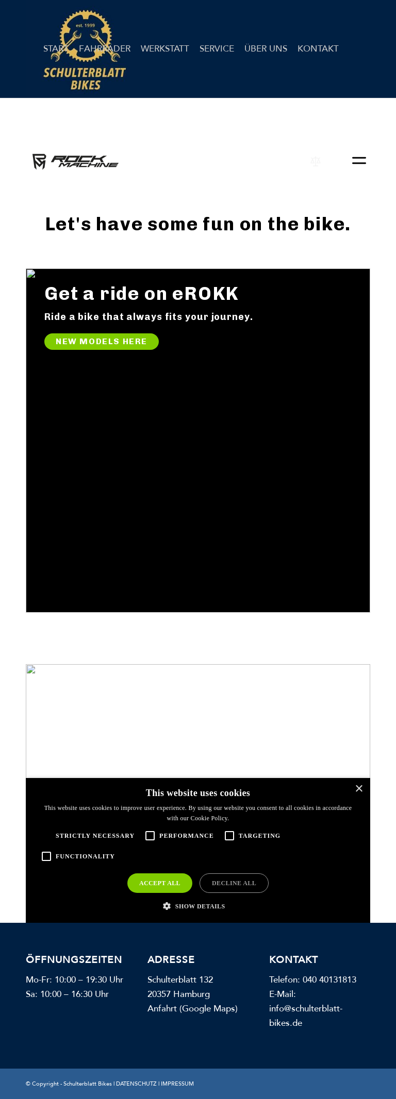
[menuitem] (56, 49)
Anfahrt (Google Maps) (192, 1008)
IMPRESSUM (177, 1083)
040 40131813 (329, 979)
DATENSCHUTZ (136, 1083)
